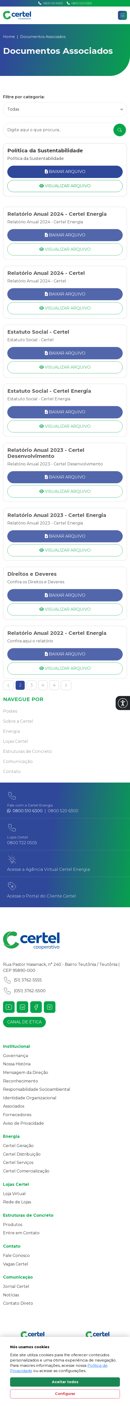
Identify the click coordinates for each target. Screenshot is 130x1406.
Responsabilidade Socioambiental (36, 1089)
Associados (13, 1106)
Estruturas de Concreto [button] (27, 760)
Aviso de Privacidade (23, 1123)
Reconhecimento (20, 1081)
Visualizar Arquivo (65, 186)
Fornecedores (17, 1114)
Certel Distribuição (22, 1154)
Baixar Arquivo (65, 171)
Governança (15, 1055)
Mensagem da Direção (25, 1072)
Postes (10, 720)
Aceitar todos (65, 1382)
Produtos (12, 1224)
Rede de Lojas (17, 1202)
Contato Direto (18, 1303)
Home (9, 36)
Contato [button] (12, 781)
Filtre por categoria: (24, 97)
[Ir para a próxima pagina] (66, 685)
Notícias (11, 1295)
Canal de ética (24, 1022)
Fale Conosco (16, 1255)
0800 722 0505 (22, 842)
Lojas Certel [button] (15, 750)
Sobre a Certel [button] (18, 730)
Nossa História (16, 1064)
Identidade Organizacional (29, 1098)
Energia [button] (11, 740)
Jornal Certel (16, 1286)
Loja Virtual (14, 1193)
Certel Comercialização (26, 1171)
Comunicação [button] (18, 770)
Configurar (65, 1393)
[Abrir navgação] (122, 15)
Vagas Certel (15, 1264)
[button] (123, 703)
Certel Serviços (18, 1162)
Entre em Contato (21, 1233)
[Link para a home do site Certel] (65, 940)
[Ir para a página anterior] (8, 685)
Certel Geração (18, 1145)
